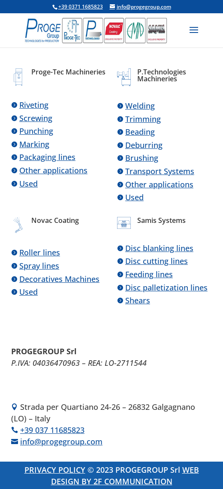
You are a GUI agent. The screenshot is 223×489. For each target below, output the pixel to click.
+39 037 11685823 (52, 430)
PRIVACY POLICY (54, 470)
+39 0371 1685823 (80, 6)
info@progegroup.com (61, 441)
